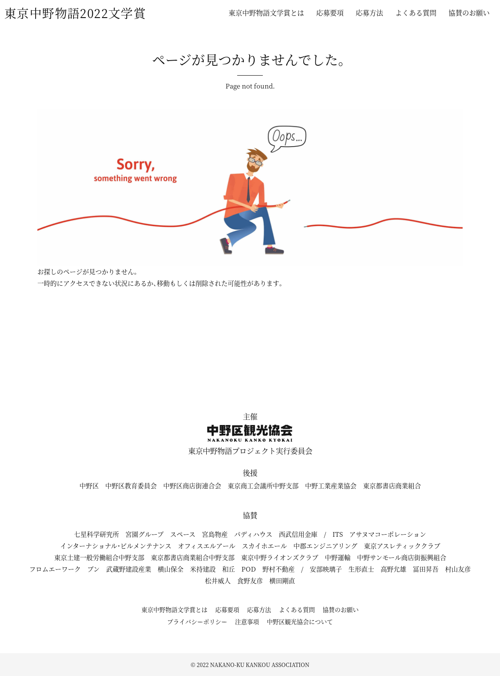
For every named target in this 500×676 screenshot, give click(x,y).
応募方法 (369, 13)
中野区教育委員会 (131, 485)
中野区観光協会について (300, 621)
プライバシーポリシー (197, 621)
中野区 (89, 485)
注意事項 (247, 621)
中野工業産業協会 (331, 485)
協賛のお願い (469, 13)
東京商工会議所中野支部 (263, 485)
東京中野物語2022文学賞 (75, 12)
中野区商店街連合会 (192, 485)
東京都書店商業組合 (392, 485)
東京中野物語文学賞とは (266, 13)
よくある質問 (415, 13)
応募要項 (330, 13)
